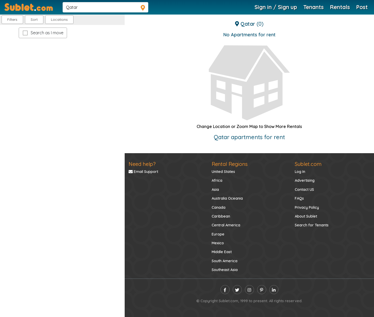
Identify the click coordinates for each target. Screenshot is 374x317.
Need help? (142, 164)
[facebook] (225, 289)
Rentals (340, 7)
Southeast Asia (225, 269)
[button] (59, 19)
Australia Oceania (227, 198)
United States (223, 171)
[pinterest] (261, 289)
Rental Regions (230, 164)
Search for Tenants (312, 225)
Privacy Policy (307, 207)
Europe (218, 234)
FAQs (299, 198)
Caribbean (221, 216)
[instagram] (249, 289)
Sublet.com (308, 164)
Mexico (218, 243)
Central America (226, 225)
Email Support (143, 171)
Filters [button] (12, 19)
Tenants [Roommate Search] (313, 7)
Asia (215, 189)
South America (224, 261)
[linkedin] (273, 289)
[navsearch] (105, 7)
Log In (300, 171)
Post (362, 7)
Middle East (222, 251)
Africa (217, 180)
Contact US (304, 189)
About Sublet (306, 216)
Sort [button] (34, 19)
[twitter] (237, 289)
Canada (218, 207)
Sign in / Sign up (276, 7)
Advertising (305, 180)
